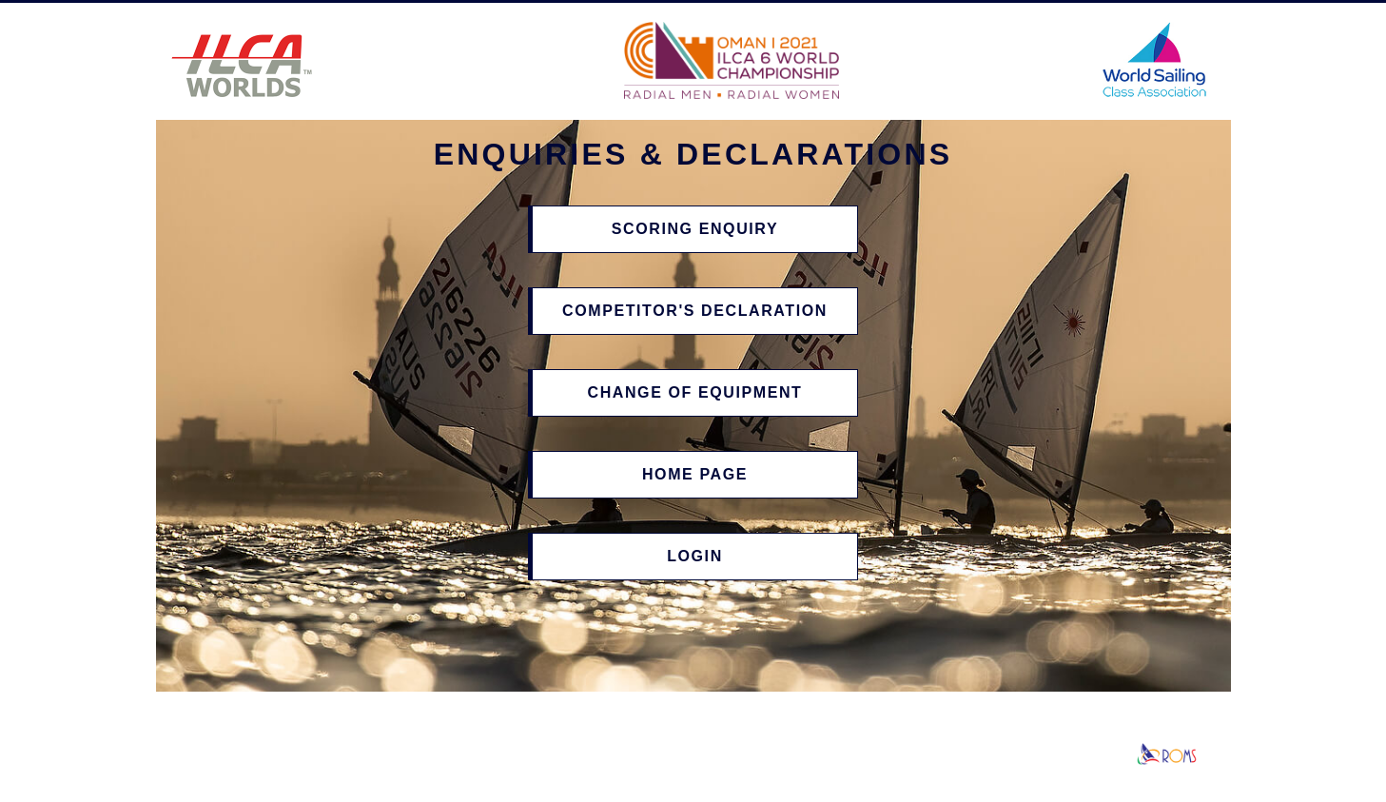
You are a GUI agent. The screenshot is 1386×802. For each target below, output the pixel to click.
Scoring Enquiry (695, 229)
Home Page (695, 474)
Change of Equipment (694, 392)
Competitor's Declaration (695, 311)
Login (695, 556)
